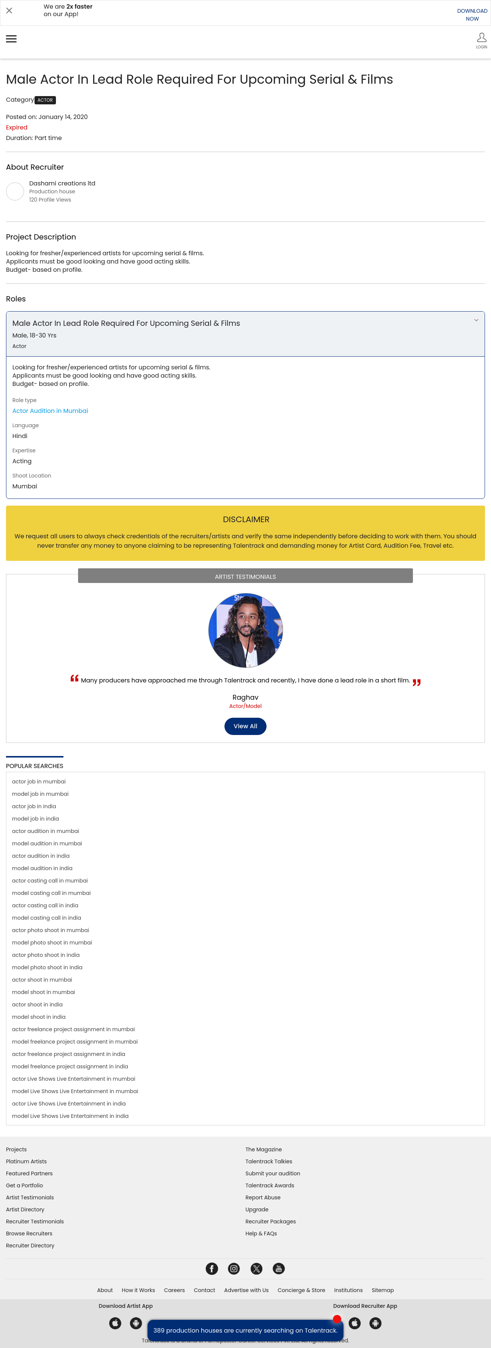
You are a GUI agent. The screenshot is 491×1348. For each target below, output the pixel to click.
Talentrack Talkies (269, 1161)
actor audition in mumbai (45, 831)
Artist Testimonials (30, 1197)
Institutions (348, 1290)
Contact (204, 1290)
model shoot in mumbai (43, 992)
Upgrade (257, 1209)
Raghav (245, 697)
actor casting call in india (45, 905)
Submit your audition (273, 1173)
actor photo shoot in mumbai (50, 930)
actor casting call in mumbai (50, 880)
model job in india (35, 818)
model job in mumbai (40, 794)
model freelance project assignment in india (70, 1066)
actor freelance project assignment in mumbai (73, 1029)
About (105, 1290)
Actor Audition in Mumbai (50, 411)
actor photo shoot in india (46, 955)
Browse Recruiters (29, 1234)
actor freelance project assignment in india (68, 1054)
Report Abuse (263, 1197)
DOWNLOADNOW (472, 15)
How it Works (138, 1290)
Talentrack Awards (270, 1185)
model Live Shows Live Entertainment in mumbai (75, 1091)
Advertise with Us (246, 1290)
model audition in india (42, 868)
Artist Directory (25, 1209)
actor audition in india (40, 856)
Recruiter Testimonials (35, 1221)
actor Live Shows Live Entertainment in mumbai (73, 1079)
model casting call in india (46, 918)
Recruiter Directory (30, 1246)
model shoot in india (39, 1017)
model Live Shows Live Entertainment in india (70, 1116)
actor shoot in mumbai (42, 980)
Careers (174, 1290)
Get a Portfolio (24, 1185)
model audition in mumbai (47, 843)
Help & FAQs (261, 1234)
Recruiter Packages (271, 1221)
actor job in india (34, 806)
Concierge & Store (301, 1290)
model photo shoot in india (47, 967)
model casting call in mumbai (51, 893)
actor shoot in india (37, 1004)
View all (246, 726)
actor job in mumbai (39, 781)
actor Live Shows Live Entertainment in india (69, 1103)
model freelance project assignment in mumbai (75, 1041)
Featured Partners (29, 1173)
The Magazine (264, 1149)
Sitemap (383, 1290)
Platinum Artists (26, 1161)
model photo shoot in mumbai (52, 942)
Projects (16, 1149)
